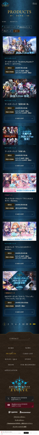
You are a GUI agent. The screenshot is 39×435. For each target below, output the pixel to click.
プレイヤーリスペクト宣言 (19, 426)
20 (27, 324)
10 (23, 324)
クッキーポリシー (19, 420)
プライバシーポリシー (19, 416)
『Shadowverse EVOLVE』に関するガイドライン (19, 423)
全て (16, 31)
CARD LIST (24, 118)
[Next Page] (31, 324)
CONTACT (14, 339)
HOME (4, 21)
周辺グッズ (7, 31)
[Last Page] (34, 324)
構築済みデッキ (24, 27)
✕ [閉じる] (37, 431)
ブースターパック (10, 27)
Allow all (26, 432)
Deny (31, 432)
